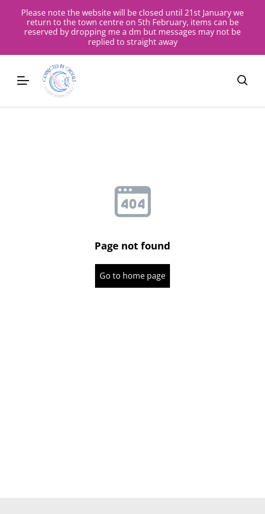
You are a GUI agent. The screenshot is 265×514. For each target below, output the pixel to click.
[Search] (242, 81)
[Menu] (23, 81)
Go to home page (132, 275)
